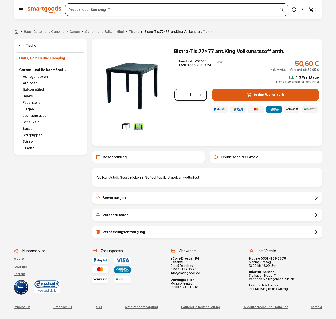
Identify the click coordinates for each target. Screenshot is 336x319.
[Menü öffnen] (21, 9)
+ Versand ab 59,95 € (303, 69)
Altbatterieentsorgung (141, 307)
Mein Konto (22, 259)
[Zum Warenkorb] (313, 9)
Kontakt (19, 274)
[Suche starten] (281, 9)
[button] (220, 62)
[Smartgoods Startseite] (44, 9)
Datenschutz (62, 307)
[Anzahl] (190, 94)
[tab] (148, 157)
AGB (99, 307)
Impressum (22, 307)
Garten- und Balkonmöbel (41, 70)
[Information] (294, 9)
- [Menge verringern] (181, 95)
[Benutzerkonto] (302, 9)
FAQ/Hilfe (20, 267)
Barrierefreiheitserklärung (200, 307)
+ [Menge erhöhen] (200, 95)
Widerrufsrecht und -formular (265, 307)
